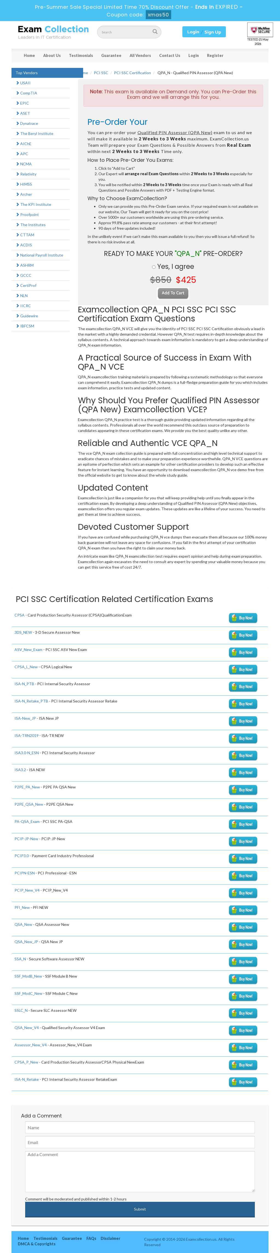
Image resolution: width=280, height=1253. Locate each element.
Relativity (26, 174)
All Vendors (140, 55)
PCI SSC (101, 72)
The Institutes (31, 224)
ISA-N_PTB (24, 683)
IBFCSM (25, 326)
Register (215, 55)
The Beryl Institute (34, 133)
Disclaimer (110, 1238)
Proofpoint (27, 214)
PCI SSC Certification (132, 72)
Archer (24, 194)
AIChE (23, 143)
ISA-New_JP (25, 718)
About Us (52, 55)
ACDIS (24, 245)
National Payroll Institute (39, 255)
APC (22, 153)
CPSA (19, 615)
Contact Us (169, 55)
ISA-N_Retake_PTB (31, 701)
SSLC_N (21, 1010)
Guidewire (27, 315)
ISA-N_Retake (26, 1079)
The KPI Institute (33, 204)
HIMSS (24, 184)
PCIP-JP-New (26, 838)
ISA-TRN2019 (26, 735)
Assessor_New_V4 (30, 1044)
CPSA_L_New (26, 666)
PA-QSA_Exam (27, 821)
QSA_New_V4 (26, 1027)
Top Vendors (27, 72)
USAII (23, 82)
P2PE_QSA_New (28, 804)
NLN (22, 295)
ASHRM (25, 265)
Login (193, 55)
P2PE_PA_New (27, 787)
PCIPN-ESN (24, 873)
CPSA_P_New (26, 1062)
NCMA (24, 164)
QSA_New (23, 924)
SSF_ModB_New (28, 976)
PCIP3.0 (21, 855)
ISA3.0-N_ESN (26, 752)
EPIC (22, 103)
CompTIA (26, 93)
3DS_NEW (23, 632)
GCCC (23, 275)
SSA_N (20, 959)
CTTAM (25, 234)
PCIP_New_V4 (27, 890)
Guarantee (111, 55)
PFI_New (22, 907)
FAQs (91, 1238)
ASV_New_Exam (28, 649)
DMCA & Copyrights (37, 1244)
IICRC (23, 305)
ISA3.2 (20, 769)
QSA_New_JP (26, 941)
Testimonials (81, 55)
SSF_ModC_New (28, 993)
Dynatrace (27, 123)
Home (29, 55)
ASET (23, 113)
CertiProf (26, 285)
